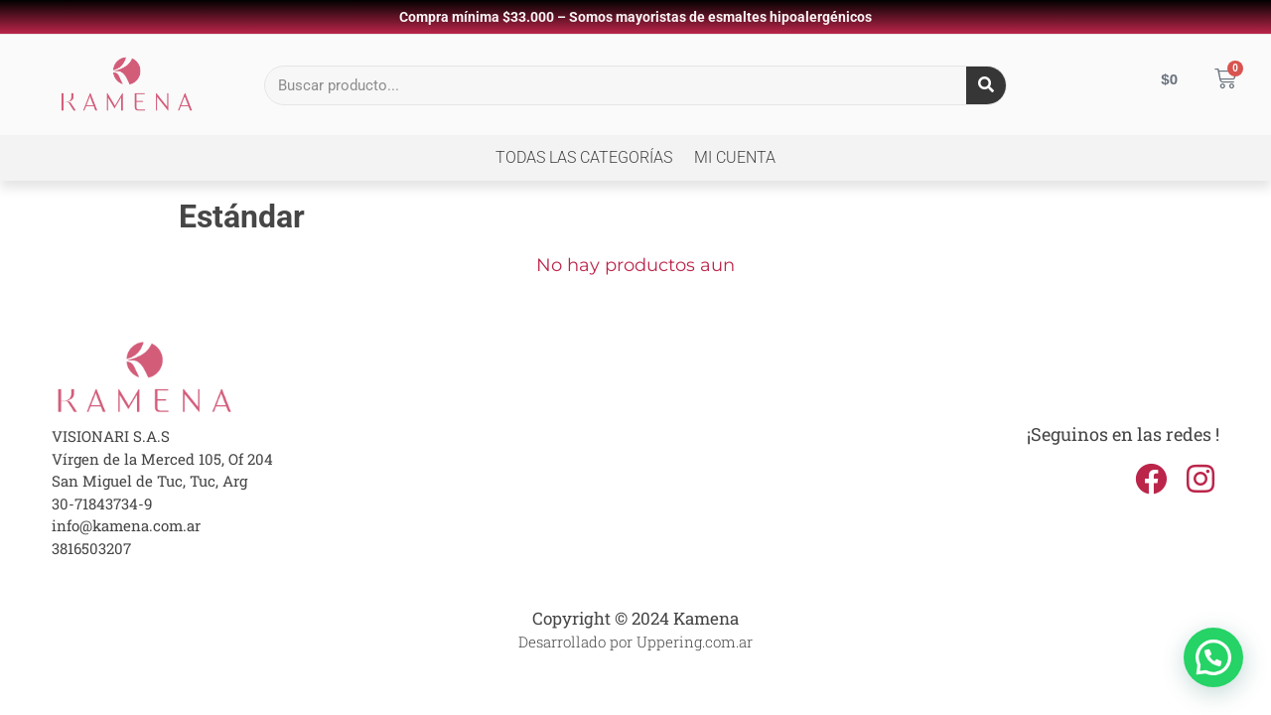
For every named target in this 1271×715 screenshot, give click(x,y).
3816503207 (91, 548)
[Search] (986, 85)
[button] (1213, 657)
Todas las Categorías (583, 157)
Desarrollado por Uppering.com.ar (635, 641)
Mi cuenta (735, 157)
